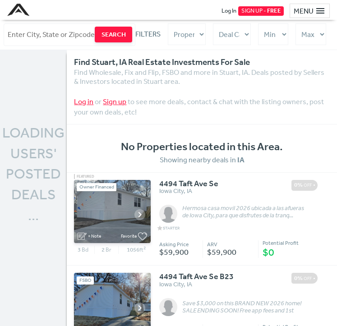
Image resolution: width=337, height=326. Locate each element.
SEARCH (114, 34)
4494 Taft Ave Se (188, 184)
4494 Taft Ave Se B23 (196, 277)
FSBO (85, 280)
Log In (229, 10)
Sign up (114, 101)
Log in (83, 101)
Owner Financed (96, 187)
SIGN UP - (261, 10)
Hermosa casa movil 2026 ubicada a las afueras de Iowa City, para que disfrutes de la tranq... (243, 212)
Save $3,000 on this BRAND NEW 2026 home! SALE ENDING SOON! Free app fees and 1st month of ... (241, 307)
